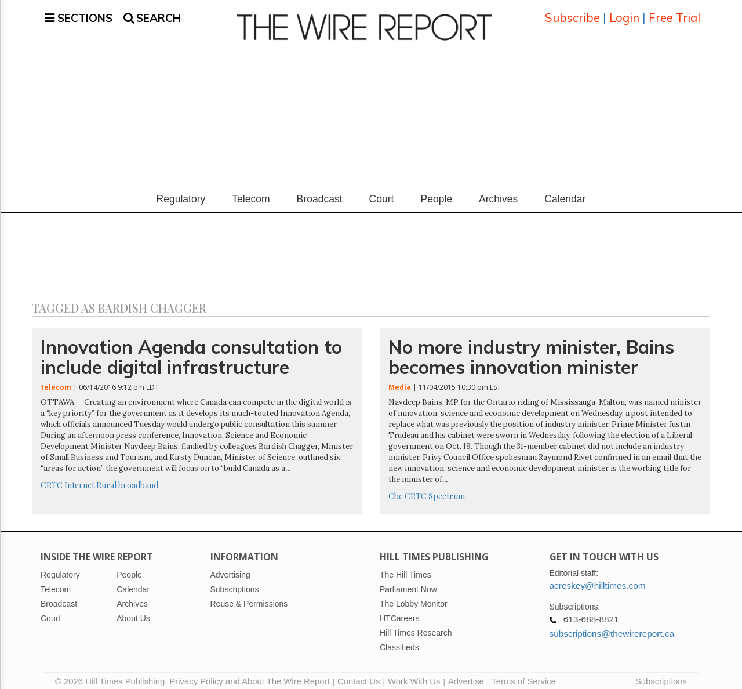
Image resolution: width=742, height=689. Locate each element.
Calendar (564, 192)
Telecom (251, 192)
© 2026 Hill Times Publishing (112, 674)
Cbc (395, 489)
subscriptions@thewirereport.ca (612, 627)
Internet (79, 478)
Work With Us (414, 674)
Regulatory (181, 192)
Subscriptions (661, 674)
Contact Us (358, 674)
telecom (56, 380)
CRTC (52, 478)
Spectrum (446, 489)
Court (381, 192)
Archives (498, 192)
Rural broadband (127, 478)
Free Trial (674, 14)
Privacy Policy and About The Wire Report (249, 674)
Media (399, 380)
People (436, 192)
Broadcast (320, 192)
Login (624, 14)
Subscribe (572, 14)
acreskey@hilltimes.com (598, 578)
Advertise (466, 674)
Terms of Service (524, 674)
